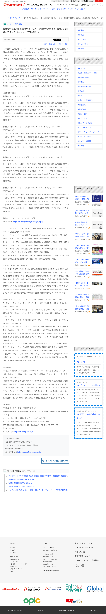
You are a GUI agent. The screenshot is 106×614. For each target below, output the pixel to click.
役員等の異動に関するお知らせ (20, 483)
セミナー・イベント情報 (50, 559)
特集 (12, 571)
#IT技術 (81, 82)
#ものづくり (82, 68)
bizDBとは (13, 552)
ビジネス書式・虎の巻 (49, 566)
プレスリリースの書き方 (90, 385)
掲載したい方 (75, 1)
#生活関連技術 (83, 77)
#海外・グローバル (49, 44)
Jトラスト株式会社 (14, 24)
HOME (29, 5)
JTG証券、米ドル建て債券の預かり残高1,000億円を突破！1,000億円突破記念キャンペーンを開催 (45, 476)
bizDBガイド (14, 550)
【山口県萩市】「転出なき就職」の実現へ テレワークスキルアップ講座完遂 (82, 307)
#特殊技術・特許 (84, 87)
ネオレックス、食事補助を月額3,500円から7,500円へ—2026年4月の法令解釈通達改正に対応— (82, 235)
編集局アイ (43, 5)
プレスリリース (62, 5)
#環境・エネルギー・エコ (88, 73)
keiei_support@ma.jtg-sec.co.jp (29, 452)
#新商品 (81, 35)
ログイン (99, 1)
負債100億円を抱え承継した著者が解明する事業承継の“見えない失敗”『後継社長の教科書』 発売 (82, 198)
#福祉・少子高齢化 (85, 100)
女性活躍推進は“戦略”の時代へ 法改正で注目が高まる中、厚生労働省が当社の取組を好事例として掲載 (82, 212)
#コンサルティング (85, 128)
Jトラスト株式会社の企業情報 (56, 461)
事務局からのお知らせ (66, 610)
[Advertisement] (36, 512)
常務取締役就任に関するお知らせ (21, 486)
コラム (51, 5)
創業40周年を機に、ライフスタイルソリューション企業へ (82, 223)
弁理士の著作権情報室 (50, 571)
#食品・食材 (82, 114)
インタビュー (14, 561)
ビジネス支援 (73, 5)
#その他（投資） (63, 44)
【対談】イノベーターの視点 (19, 564)
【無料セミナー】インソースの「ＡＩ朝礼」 (82, 284)
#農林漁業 (82, 109)
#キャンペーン (83, 44)
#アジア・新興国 (84, 141)
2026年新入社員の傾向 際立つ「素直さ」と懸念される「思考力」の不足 (82, 296)
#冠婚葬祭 (82, 105)
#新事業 (81, 30)
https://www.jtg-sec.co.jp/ (24, 432)
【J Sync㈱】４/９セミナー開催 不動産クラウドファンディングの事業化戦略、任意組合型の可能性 (46, 490)
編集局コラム (14, 566)
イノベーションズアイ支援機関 (87, 560)
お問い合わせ (93, 610)
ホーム (5, 18)
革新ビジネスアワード (83, 543)
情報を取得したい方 (88, 1)
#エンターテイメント (86, 123)
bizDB (35, 5)
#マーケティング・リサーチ (88, 132)
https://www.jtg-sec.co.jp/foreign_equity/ (28, 222)
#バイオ (81, 91)
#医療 (80, 96)
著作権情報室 (85, 5)
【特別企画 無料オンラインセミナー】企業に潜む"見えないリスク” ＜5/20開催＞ (53, 9)
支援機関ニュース (48, 557)
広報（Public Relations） (18, 569)
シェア (65, 40)
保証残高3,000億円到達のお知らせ (21, 480)
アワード (95, 5)
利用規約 (41, 610)
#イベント (82, 39)
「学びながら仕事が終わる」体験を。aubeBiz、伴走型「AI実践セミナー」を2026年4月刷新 (82, 261)
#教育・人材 (82, 118)
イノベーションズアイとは (60, 1)
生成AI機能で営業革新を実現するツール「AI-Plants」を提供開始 (82, 272)
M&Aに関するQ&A (48, 564)
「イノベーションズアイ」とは (87, 548)
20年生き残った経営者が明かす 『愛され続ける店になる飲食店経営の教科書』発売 (82, 247)
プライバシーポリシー (15, 610)
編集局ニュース (15, 559)
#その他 (81, 49)
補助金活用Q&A (47, 561)
